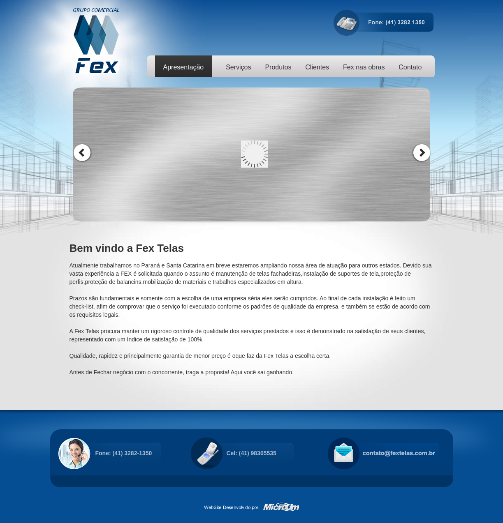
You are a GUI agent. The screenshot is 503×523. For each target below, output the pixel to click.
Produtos (278, 67)
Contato (410, 67)
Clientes (317, 67)
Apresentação (183, 67)
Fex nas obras (364, 67)
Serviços (238, 67)
